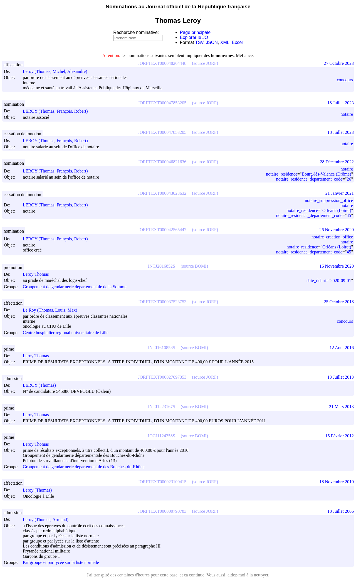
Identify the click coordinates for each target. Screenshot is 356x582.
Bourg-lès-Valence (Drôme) (326, 174)
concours (345, 79)
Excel (237, 42)
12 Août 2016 (342, 347)
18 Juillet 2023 (340, 102)
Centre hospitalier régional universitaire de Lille (65, 332)
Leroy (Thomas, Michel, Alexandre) (57, 71)
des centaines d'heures (130, 575)
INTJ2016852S (161, 266)
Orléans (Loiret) (336, 210)
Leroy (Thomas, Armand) (48, 519)
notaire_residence (281, 174)
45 (349, 215)
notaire (347, 114)
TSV (199, 42)
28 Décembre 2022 (337, 161)
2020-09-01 (340, 280)
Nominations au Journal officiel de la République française (178, 6)
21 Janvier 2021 (339, 193)
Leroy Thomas (38, 274)
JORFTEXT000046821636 (162, 161)
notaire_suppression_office (329, 200)
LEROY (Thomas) (42, 385)
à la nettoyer (257, 575)
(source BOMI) (194, 266)
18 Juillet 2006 (340, 511)
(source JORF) (205, 63)
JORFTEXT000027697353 (162, 377)
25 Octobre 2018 (339, 301)
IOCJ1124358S (161, 435)
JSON (212, 42)
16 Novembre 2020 (336, 266)
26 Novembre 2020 (336, 229)
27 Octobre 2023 (339, 63)
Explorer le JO (194, 37)
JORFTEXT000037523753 (162, 301)
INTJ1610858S (161, 347)
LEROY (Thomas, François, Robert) (58, 111)
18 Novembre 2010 (336, 481)
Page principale (195, 32)
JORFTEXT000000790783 (162, 511)
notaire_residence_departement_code (309, 179)
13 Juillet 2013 (340, 377)
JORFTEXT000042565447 (162, 229)
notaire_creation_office (332, 237)
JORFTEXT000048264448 (162, 63)
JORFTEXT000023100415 (162, 481)
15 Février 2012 (339, 435)
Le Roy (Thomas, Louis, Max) (52, 310)
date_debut (316, 280)
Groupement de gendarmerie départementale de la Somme (74, 286)
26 (349, 179)
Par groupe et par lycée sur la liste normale (61, 562)
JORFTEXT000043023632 (162, 193)
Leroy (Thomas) (40, 490)
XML (224, 42)
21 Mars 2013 (341, 406)
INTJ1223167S (161, 406)
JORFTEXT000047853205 (162, 102)
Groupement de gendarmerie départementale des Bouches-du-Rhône (84, 466)
